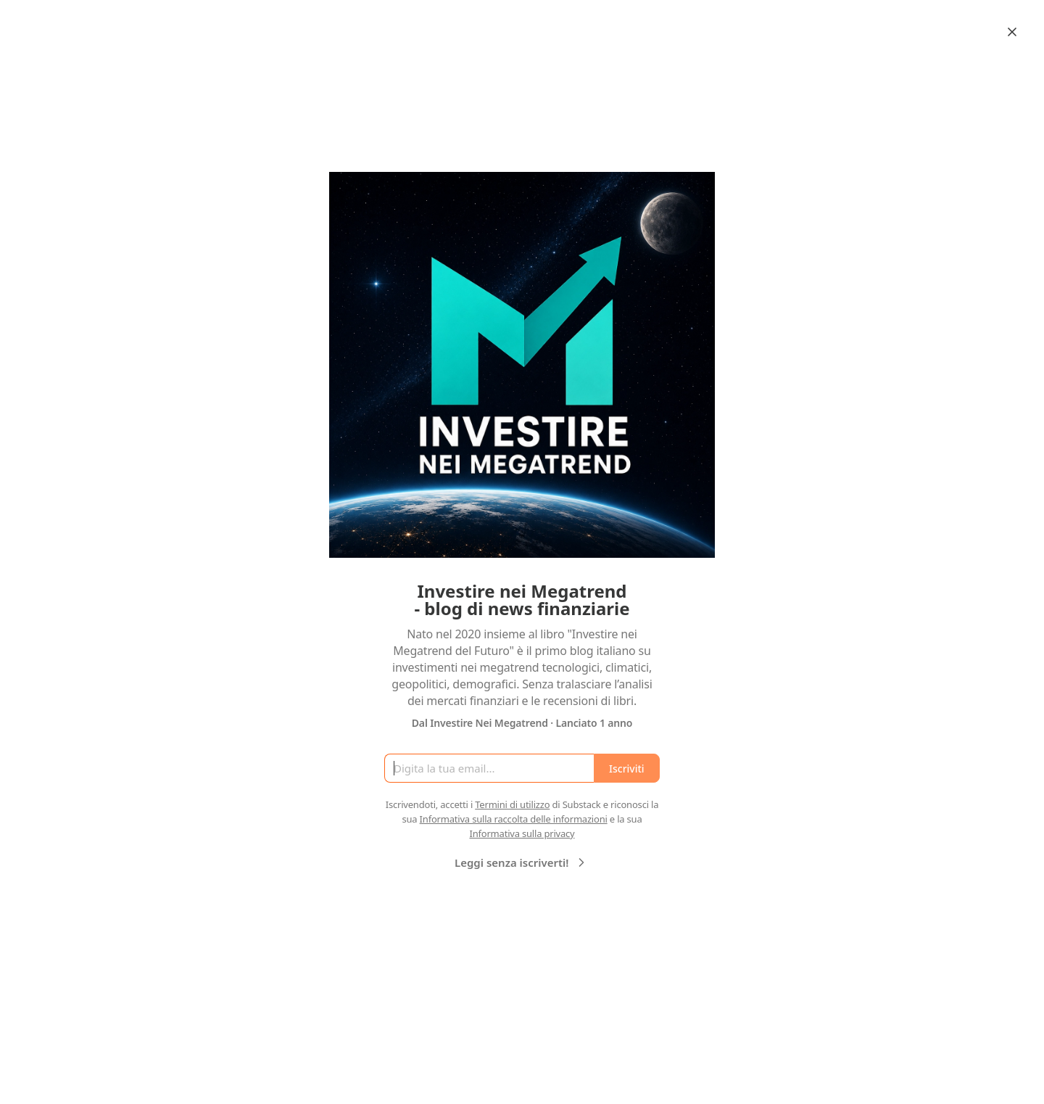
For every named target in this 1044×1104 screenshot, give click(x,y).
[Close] (1012, 31)
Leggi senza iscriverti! (522, 862)
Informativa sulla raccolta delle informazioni (514, 818)
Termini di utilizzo (512, 804)
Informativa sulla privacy (521, 833)
